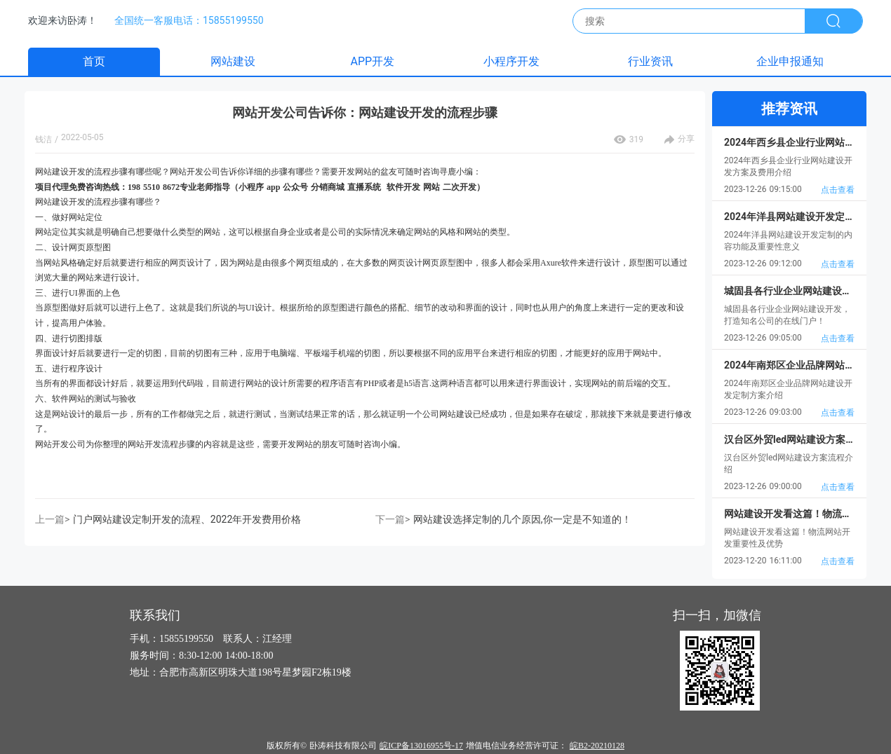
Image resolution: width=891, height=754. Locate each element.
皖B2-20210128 (597, 745)
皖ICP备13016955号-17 (421, 745)
